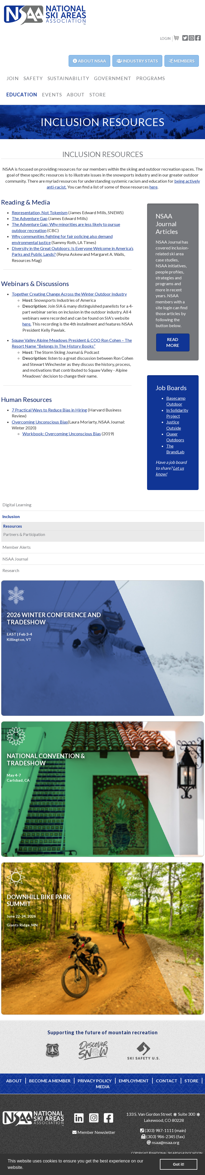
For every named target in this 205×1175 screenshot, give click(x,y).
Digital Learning (16, 504)
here (153, 186)
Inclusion (11, 516)
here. (26, 323)
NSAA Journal (15, 558)
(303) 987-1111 (157, 1130)
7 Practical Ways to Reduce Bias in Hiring (49, 409)
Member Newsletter (93, 1132)
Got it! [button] (178, 1164)
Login (165, 38)
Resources (12, 526)
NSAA (45, 15)
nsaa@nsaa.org (163, 1142)
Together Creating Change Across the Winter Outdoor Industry (69, 293)
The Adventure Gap (30, 218)
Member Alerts (16, 547)
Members (182, 60)
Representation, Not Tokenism (40, 212)
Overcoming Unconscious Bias (40, 421)
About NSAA (89, 60)
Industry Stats (137, 60)
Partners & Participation (24, 534)
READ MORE (172, 342)
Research (10, 570)
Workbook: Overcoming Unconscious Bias (61, 433)
